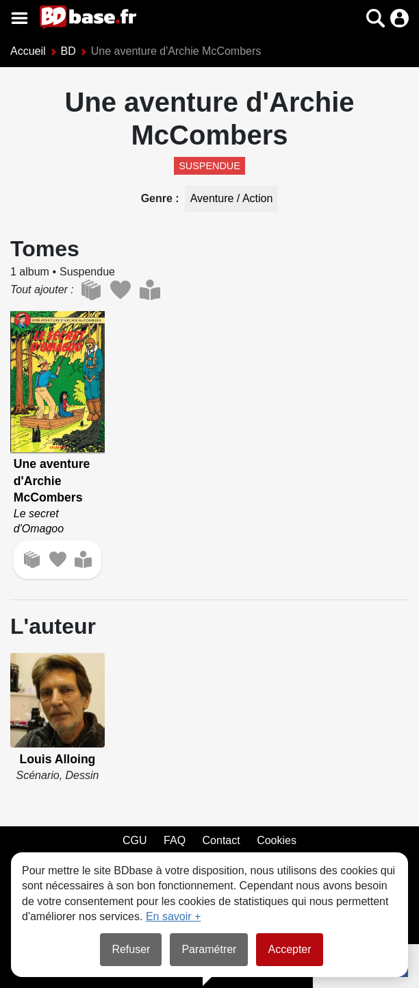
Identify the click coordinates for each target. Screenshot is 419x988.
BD (68, 51)
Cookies (276, 840)
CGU (135, 840)
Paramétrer (208, 949)
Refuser (131, 949)
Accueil (28, 51)
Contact (221, 840)
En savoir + (173, 916)
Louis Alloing (58, 759)
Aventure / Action (231, 198)
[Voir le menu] (19, 18)
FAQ (175, 840)
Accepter (289, 949)
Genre (158, 198)
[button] (375, 18)
